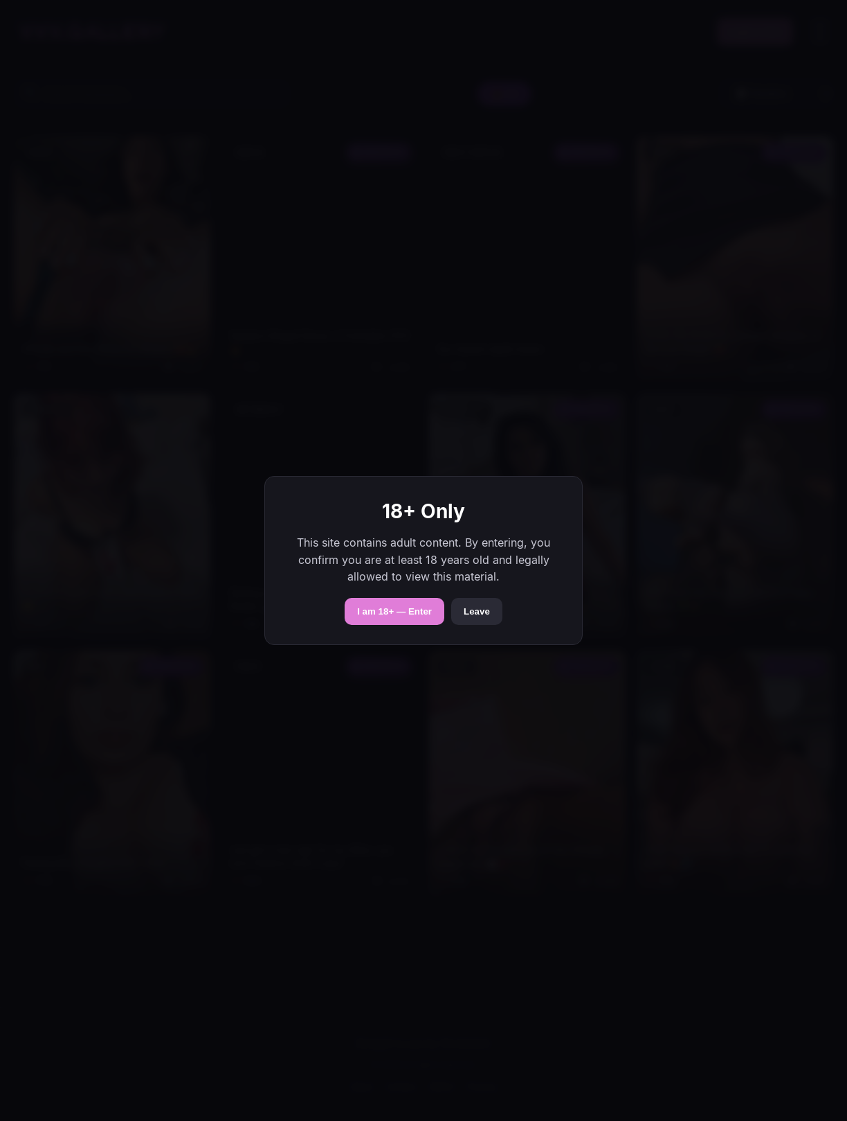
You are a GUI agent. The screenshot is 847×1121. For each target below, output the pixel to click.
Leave (477, 611)
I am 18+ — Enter (394, 611)
